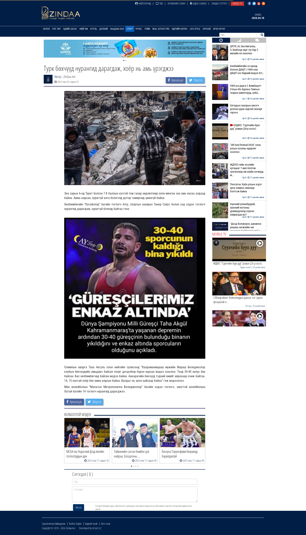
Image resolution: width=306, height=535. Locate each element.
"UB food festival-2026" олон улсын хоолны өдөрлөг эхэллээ (238, 148)
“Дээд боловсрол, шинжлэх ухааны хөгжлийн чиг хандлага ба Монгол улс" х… (238, 227)
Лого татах (105, 523)
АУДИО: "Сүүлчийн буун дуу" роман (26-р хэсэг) (238, 126)
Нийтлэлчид (143, 3)
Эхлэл (46, 29)
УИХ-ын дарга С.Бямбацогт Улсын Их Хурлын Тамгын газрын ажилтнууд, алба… (238, 89)
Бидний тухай (91, 523)
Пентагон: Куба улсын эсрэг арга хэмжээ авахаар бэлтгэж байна (238, 188)
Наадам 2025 (117, 29)
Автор (57, 76)
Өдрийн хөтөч (179, 29)
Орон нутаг (219, 29)
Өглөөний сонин (176, 3)
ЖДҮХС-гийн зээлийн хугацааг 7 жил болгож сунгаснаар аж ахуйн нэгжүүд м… (238, 170)
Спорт (129, 29)
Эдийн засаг (70, 29)
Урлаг (138, 29)
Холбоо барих (75, 523)
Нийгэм (83, 29)
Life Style (195, 29)
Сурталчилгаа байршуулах (53, 523)
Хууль (93, 29)
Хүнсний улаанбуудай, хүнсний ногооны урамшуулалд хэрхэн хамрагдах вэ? (238, 209)
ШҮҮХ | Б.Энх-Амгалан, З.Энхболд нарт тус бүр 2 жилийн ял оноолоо (238, 50)
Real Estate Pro (160, 29)
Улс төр (56, 29)
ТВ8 (159, 3)
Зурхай (207, 29)
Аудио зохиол (198, 3)
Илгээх (79, 507)
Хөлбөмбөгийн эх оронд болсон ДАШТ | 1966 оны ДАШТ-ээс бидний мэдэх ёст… (238, 69)
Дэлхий (103, 29)
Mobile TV (237, 3)
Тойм (147, 29)
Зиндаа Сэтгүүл (219, 3)
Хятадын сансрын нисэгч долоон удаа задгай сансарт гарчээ (238, 109)
